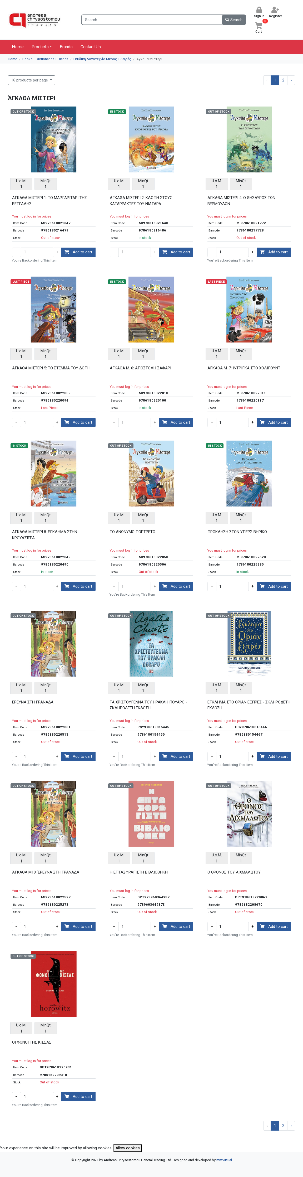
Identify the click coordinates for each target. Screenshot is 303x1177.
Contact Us (91, 46)
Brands (66, 46)
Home (18, 46)
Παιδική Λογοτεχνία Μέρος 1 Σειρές (102, 59)
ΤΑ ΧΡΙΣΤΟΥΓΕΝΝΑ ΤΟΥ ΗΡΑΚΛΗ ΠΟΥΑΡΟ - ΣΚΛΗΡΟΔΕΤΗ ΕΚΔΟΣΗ (148, 705)
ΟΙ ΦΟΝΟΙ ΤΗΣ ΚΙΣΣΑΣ (31, 1042)
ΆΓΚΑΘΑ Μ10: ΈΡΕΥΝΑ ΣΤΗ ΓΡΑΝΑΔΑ (45, 872)
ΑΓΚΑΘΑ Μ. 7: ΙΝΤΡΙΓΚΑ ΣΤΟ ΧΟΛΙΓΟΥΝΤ (243, 368)
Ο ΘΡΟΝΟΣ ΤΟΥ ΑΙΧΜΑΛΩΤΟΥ (234, 872)
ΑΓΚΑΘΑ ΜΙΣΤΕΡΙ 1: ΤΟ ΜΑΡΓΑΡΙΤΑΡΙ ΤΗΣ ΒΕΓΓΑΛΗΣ (49, 200)
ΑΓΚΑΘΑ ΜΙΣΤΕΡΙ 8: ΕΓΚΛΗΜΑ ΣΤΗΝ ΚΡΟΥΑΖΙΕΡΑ (44, 534)
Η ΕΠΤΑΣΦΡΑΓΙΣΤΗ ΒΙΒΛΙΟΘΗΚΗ (139, 872)
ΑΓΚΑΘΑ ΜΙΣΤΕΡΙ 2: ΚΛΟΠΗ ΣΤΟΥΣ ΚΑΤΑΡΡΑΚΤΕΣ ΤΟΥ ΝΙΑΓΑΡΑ (141, 200)
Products (40, 46)
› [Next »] (291, 80)
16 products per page (30, 80)
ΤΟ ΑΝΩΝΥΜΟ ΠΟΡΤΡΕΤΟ (132, 531)
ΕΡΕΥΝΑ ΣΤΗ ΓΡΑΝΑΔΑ (32, 702)
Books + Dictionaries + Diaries (45, 59)
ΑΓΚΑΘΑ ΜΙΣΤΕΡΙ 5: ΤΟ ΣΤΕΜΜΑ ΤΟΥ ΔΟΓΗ (51, 368)
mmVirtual (224, 1160)
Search (233, 19)
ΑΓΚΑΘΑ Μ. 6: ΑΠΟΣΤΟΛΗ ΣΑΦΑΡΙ (140, 368)
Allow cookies (128, 1148)
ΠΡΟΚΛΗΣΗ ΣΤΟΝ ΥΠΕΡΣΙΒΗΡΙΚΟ (237, 531)
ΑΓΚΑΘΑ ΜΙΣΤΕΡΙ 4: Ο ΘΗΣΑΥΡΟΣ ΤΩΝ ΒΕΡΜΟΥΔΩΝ (241, 200)
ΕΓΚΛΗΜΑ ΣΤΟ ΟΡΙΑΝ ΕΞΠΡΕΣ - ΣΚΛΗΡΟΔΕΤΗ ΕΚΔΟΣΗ (248, 705)
